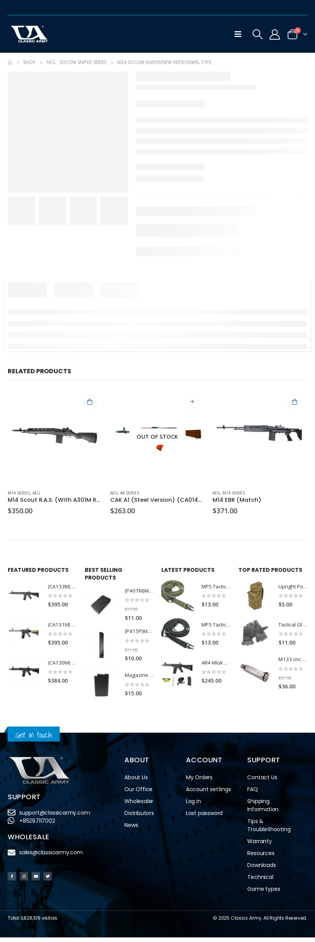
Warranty (259, 846)
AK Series (129, 493)
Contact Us (262, 782)
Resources (260, 858)
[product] (55, 436)
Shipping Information (262, 810)
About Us (135, 782)
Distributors (139, 818)
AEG (36, 493)
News (131, 829)
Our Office (138, 794)
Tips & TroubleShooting (268, 830)
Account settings (208, 794)
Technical (260, 881)
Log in (193, 806)
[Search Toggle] (257, 34)
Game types (263, 893)
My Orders (199, 782)
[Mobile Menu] (238, 34)
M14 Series (19, 493)
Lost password (204, 818)
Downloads (261, 870)
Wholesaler (138, 806)
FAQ (252, 794)
